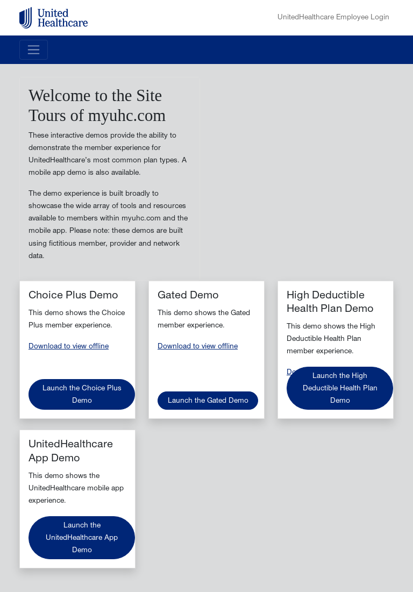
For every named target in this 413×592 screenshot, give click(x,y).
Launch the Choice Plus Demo (82, 395)
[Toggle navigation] (33, 50)
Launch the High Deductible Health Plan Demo (340, 389)
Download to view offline (69, 347)
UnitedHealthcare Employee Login (333, 18)
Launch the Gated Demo (208, 401)
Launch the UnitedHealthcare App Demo (82, 538)
